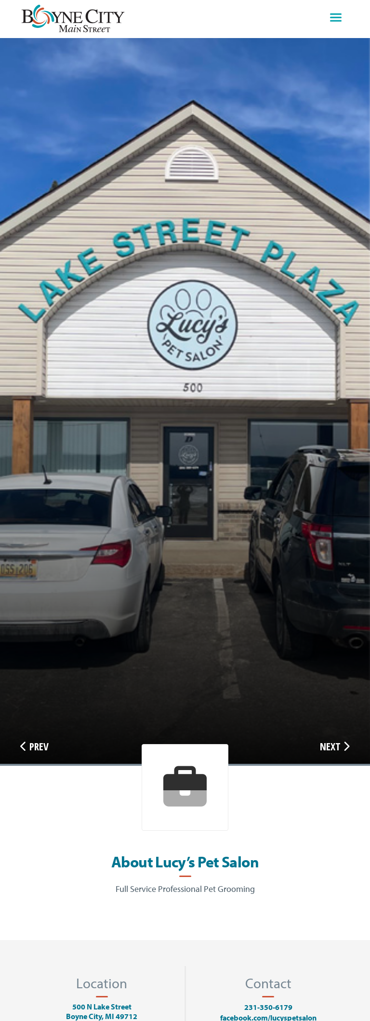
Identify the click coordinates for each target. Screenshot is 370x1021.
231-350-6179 (268, 1007)
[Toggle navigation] (336, 19)
